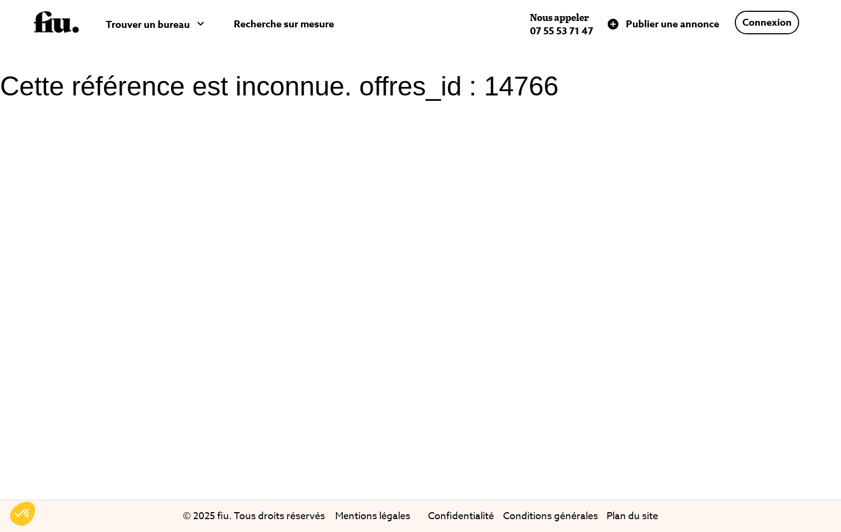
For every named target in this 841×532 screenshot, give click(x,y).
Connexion (767, 22)
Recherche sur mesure (284, 24)
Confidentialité (461, 516)
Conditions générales (550, 516)
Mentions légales (372, 516)
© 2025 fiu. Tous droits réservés (255, 516)
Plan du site (632, 516)
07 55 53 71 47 (561, 31)
